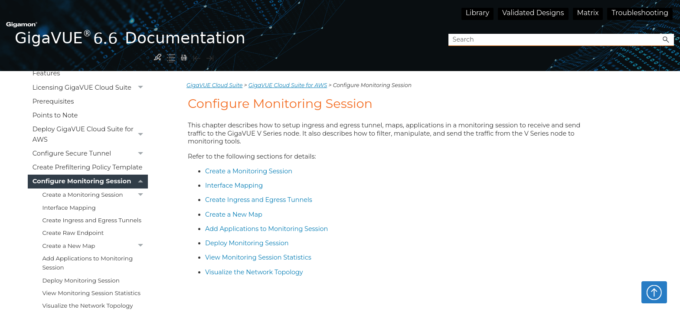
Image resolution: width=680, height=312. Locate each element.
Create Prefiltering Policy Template (88, 167)
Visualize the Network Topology (254, 272)
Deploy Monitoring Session (80, 280)
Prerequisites (53, 101)
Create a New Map (94, 246)
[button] (666, 40)
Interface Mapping (68, 207)
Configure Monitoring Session (90, 181)
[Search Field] (561, 40)
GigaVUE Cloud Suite (214, 85)
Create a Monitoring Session (94, 194)
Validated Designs (533, 13)
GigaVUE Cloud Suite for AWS (287, 85)
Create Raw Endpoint (73, 232)
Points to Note (55, 115)
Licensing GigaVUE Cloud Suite (90, 87)
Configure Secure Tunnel (90, 154)
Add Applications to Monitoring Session (87, 263)
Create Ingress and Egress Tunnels (91, 220)
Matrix (588, 13)
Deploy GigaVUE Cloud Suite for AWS (90, 135)
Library (477, 13)
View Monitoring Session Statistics (91, 292)
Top (654, 292)
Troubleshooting (639, 13)
